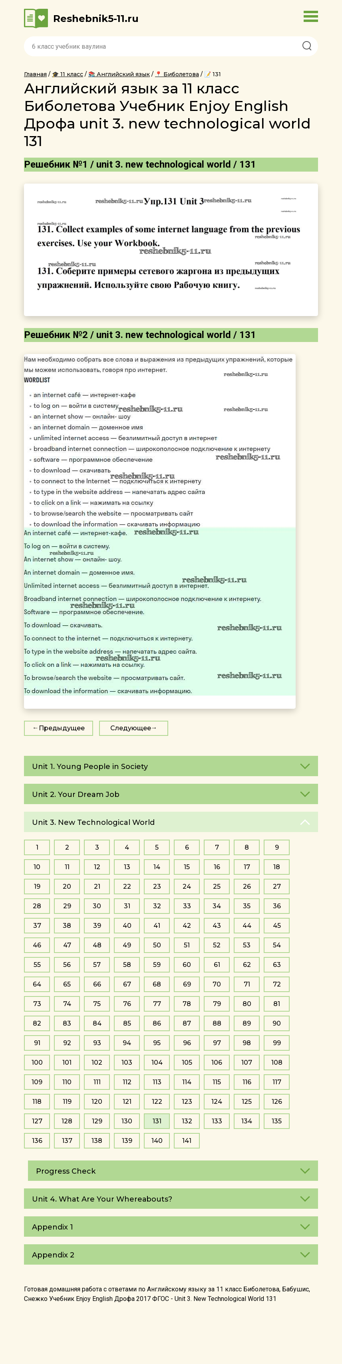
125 (247, 1101)
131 (157, 1121)
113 (157, 1082)
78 (187, 1004)
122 (157, 1101)
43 (217, 925)
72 (277, 984)
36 (277, 906)
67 (127, 984)
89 (247, 1023)
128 (67, 1121)
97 (217, 1043)
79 (217, 1004)
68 (157, 984)
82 (37, 1023)
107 (246, 1062)
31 (127, 906)
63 (277, 965)
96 (187, 1043)
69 (187, 984)
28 (37, 906)
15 (187, 867)
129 (97, 1121)
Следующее (130, 728)
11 (67, 867)
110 (67, 1082)
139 (127, 1141)
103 (126, 1062)
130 (126, 1121)
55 (37, 965)
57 (97, 965)
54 (277, 945)
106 (216, 1062)
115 (217, 1082)
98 (247, 1043)
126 (277, 1101)
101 (67, 1062)
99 (277, 1043)
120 (96, 1101)
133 (217, 1121)
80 (247, 1004)
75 (97, 1004)
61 (217, 965)
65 (67, 984)
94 (127, 1043)
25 (217, 886)
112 (127, 1082)
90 (276, 1023)
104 (157, 1062)
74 (67, 1004)
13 (127, 867)
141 (186, 1141)
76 (127, 1004)
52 (217, 945)
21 (97, 886)
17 (247, 867)
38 (67, 925)
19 (37, 886)
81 (276, 1004)
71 (247, 984)
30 (97, 906)
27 (277, 886)
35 (247, 906)
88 (217, 1023)
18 (276, 867)
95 (157, 1043)
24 (187, 886)
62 (247, 965)
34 (217, 906)
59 (157, 965)
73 (37, 1004)
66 (97, 984)
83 (67, 1023)
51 (187, 945)
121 (127, 1101)
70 (217, 984)
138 (96, 1141)
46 (37, 945)
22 (127, 886)
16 (217, 867)
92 (67, 1043)
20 (67, 886)
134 (246, 1121)
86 (157, 1023)
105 (187, 1062)
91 (37, 1043)
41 (156, 925)
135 (277, 1121)
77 (157, 1004)
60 (187, 965)
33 (187, 906)
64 (37, 984)
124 (216, 1101)
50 (157, 945)
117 (276, 1082)
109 (37, 1082)
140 (157, 1141)
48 (97, 945)
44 (247, 925)
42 (187, 925)
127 (37, 1121)
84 (97, 1023)
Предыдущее (62, 728)
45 (277, 925)
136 (37, 1141)
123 (187, 1101)
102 (96, 1062)
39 (97, 925)
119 (67, 1101)
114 (186, 1082)
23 (157, 886)
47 (67, 945)
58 (127, 965)
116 (247, 1082)
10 (37, 867)
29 (67, 906)
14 (156, 867)
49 (127, 945)
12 (97, 867)
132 (187, 1121)
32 (157, 906)
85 (127, 1023)
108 (276, 1062)
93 (97, 1043)
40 (127, 925)
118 (37, 1101)
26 (247, 886)
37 (37, 925)
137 (67, 1141)
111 (97, 1082)
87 (187, 1023)
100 (37, 1062)
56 (67, 965)
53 (247, 945)
